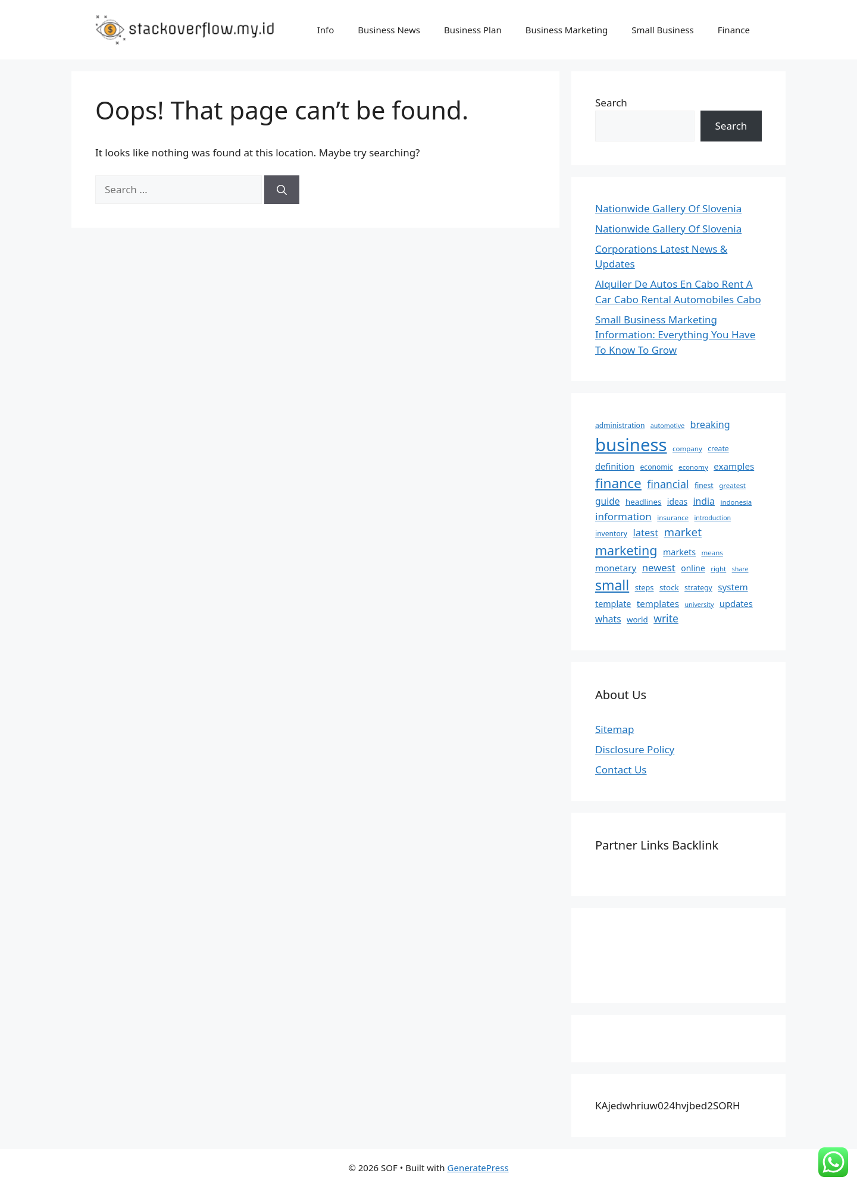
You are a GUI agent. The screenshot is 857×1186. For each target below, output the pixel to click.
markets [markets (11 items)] (679, 552)
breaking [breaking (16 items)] (710, 424)
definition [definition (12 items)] (614, 466)
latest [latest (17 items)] (645, 532)
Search (611, 102)
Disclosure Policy (634, 749)
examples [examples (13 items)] (734, 466)
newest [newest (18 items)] (658, 567)
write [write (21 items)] (665, 618)
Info (325, 30)
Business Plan (473, 30)
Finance (734, 30)
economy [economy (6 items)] (693, 467)
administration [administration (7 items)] (620, 425)
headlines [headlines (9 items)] (643, 501)
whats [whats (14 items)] (608, 618)
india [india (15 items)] (704, 501)
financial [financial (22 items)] (668, 484)
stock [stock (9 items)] (669, 587)
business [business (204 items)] (631, 445)
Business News (389, 30)
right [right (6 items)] (718, 568)
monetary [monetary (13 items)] (615, 568)
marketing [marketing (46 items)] (626, 550)
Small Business (662, 30)
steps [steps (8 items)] (644, 587)
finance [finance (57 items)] (618, 483)
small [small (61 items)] (612, 584)
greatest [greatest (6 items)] (732, 485)
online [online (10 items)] (693, 568)
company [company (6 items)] (687, 448)
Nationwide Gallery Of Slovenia (668, 208)
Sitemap (614, 729)
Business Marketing (567, 30)
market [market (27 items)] (683, 532)
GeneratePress (478, 1168)
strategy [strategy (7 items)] (698, 588)
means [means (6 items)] (711, 552)
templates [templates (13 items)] (658, 603)
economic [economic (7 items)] (656, 467)
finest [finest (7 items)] (704, 485)
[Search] (281, 189)
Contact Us (621, 769)
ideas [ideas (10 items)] (677, 501)
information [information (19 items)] (623, 516)
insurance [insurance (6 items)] (673, 517)
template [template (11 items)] (613, 603)
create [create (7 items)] (718, 448)
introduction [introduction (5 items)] (713, 518)
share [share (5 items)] (740, 569)
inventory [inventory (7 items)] (611, 533)
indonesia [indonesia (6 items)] (736, 502)
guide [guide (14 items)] (607, 501)
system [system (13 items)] (733, 587)
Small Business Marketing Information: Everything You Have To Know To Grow (675, 335)
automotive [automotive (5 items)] (667, 425)
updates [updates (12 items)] (736, 603)
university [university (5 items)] (699, 604)
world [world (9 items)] (637, 619)
